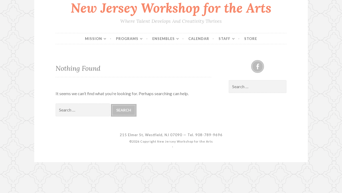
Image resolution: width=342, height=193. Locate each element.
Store (250, 38)
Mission (93, 38)
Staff (224, 38)
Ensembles (163, 38)
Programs (127, 38)
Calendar (198, 38)
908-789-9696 (209, 135)
